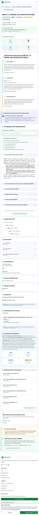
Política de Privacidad (21, 511)
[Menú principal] (36, 2)
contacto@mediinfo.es (7, 502)
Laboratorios (4, 475)
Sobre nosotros (8, 511)
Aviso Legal (14, 511)
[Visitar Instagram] (1, 465)
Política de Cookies (29, 511)
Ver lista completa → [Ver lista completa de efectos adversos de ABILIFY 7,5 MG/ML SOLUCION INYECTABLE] (8, 106)
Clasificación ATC (5, 477)
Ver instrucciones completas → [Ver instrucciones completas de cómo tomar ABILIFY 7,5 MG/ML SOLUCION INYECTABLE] (10, 91)
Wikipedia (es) (6, 420)
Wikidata (5, 422)
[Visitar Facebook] (6, 465)
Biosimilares (4, 488)
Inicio (2, 6)
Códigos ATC (4, 485)
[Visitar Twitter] (4, 465)
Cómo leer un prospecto (7, 483)
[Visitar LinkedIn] (8, 465)
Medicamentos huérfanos (7, 490)
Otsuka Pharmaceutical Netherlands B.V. (15, 29)
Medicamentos (8, 6)
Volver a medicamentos (8, 9)
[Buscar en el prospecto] (19, 133)
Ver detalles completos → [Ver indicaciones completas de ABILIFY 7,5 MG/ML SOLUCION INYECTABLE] (9, 72)
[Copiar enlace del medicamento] (28, 48)
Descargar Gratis (19, 499)
